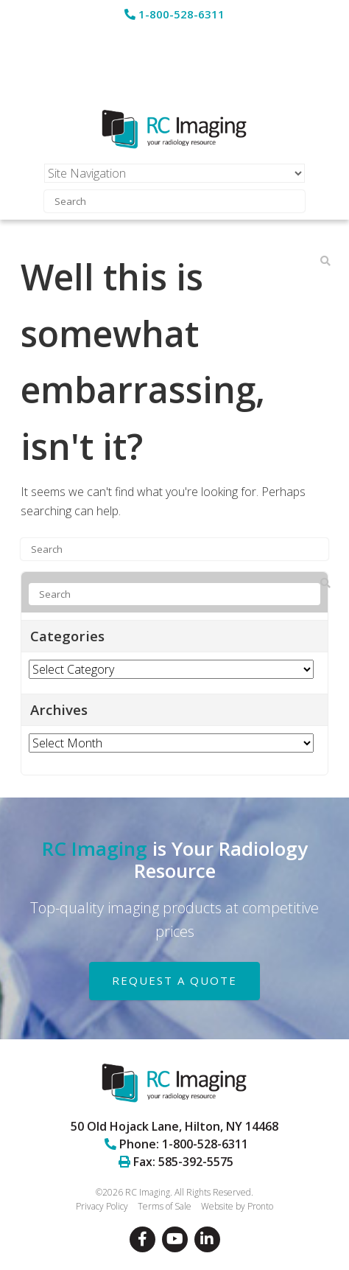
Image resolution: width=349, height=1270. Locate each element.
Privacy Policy (102, 1206)
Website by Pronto (237, 1206)
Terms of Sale (164, 1206)
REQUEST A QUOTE (174, 980)
